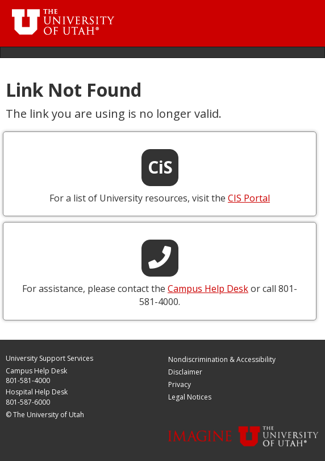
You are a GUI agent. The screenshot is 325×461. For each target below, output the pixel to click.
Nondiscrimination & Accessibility (222, 359)
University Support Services (49, 358)
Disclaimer (185, 372)
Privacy (179, 384)
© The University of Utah (45, 414)
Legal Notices (189, 397)
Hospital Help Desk (37, 392)
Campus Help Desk (36, 371)
